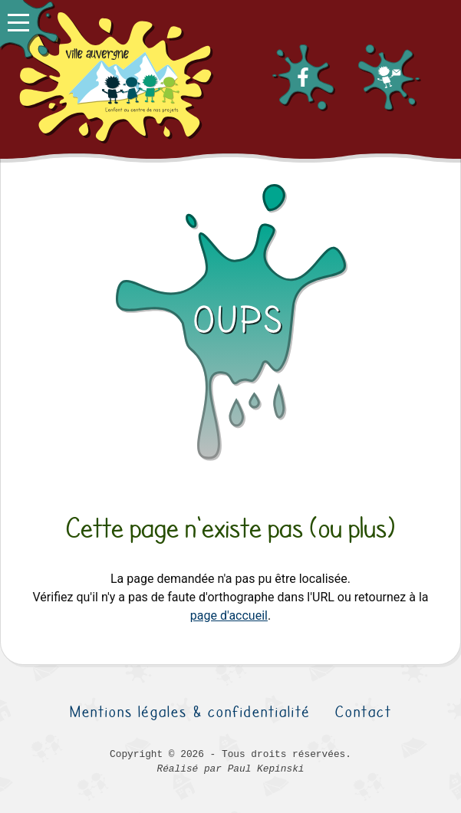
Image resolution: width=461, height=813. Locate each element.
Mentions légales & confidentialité (190, 711)
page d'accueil (229, 615)
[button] (29, 29)
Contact (363, 711)
